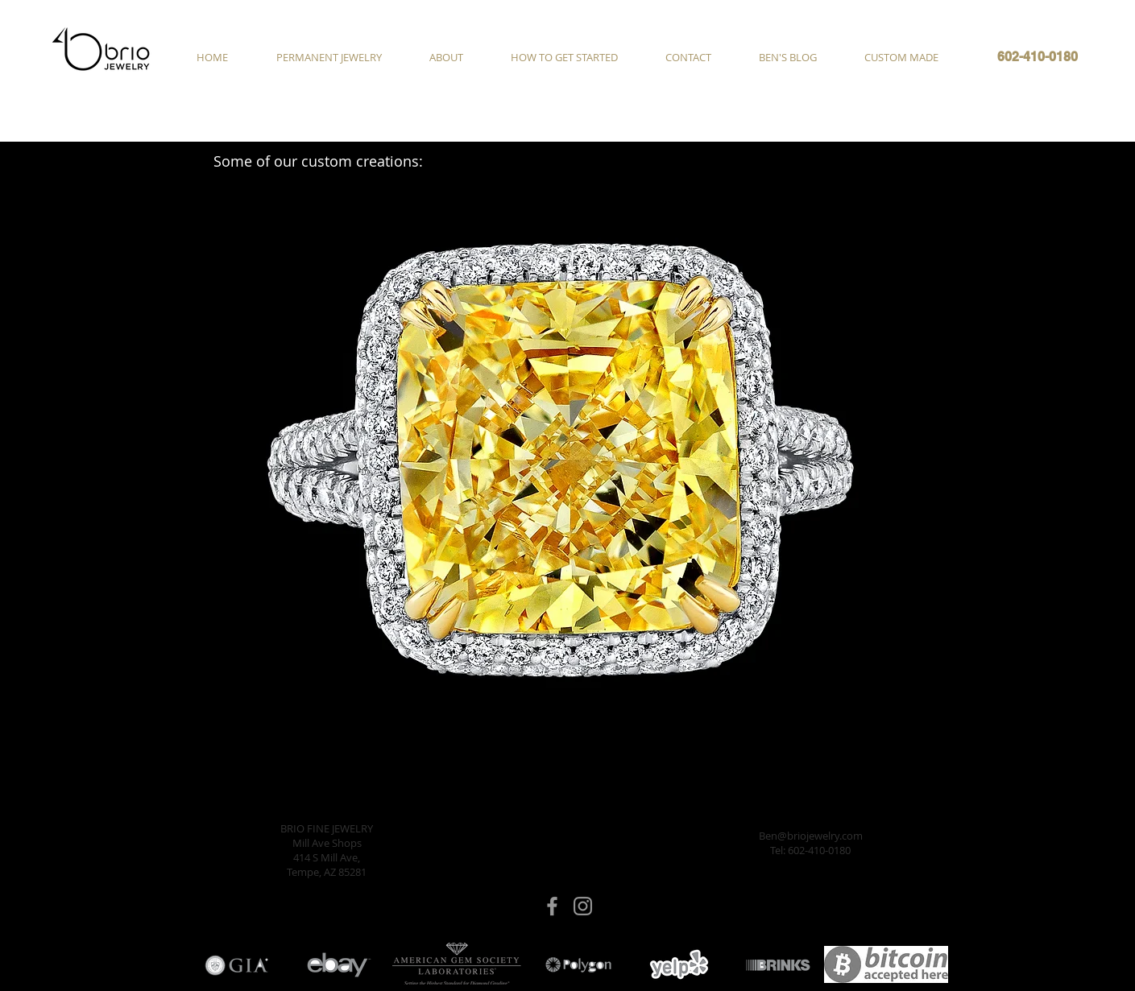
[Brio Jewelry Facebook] (552, 906)
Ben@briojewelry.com (811, 835)
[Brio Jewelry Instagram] (582, 906)
